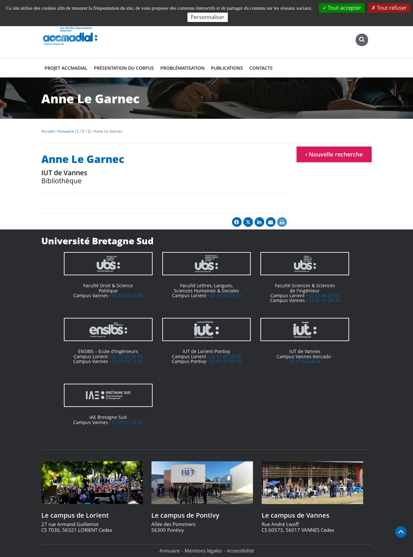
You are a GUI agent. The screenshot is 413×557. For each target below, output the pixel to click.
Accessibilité (240, 550)
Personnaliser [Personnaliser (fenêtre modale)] (208, 17)
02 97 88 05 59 (127, 356)
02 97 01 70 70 (324, 300)
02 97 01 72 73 (127, 361)
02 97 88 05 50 (323, 295)
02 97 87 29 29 (225, 295)
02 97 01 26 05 (127, 422)
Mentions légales (203, 550)
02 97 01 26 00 (127, 295)
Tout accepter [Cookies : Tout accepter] (341, 7)
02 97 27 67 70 (225, 361)
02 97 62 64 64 (304, 361)
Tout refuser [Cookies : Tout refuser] (389, 7)
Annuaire (169, 550)
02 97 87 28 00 (225, 356)
